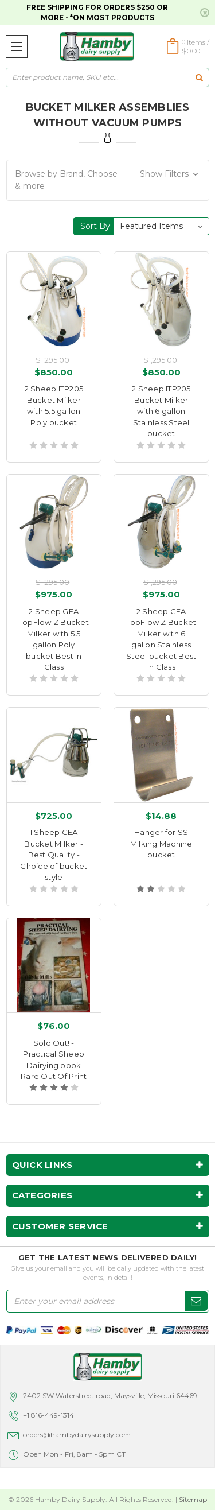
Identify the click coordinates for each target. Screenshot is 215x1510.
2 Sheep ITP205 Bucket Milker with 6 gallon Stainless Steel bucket (161, 411)
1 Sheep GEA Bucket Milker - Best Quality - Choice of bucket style (53, 855)
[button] (107, 180)
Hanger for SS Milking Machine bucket (161, 843)
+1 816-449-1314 (48, 1415)
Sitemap (193, 1499)
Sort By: (96, 226)
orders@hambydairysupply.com (77, 1434)
